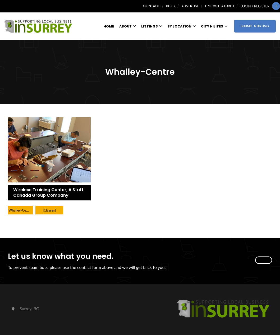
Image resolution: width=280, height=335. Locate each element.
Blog (170, 6)
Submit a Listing (255, 26)
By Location (181, 26)
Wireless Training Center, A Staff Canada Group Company (48, 192)
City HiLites (214, 26)
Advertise (190, 6)
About (127, 26)
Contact (151, 6)
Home (108, 26)
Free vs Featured (219, 6)
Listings (151, 26)
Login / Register (255, 6)
